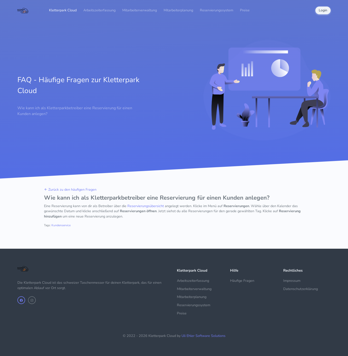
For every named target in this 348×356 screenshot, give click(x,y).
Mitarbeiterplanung (178, 10)
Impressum (291, 280)
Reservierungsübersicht (145, 205)
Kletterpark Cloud (63, 10)
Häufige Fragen (242, 280)
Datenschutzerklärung (300, 288)
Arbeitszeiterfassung (99, 10)
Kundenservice (61, 225)
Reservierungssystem (216, 10)
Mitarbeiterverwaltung (139, 10)
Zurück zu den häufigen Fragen (70, 189)
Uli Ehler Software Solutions (203, 335)
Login (323, 10)
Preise (245, 10)
